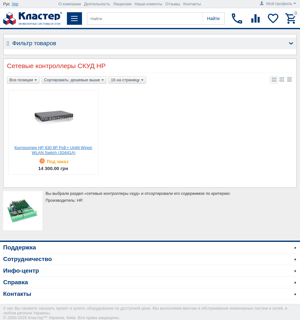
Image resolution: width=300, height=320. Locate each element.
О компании (69, 4)
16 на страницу (127, 80)
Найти (213, 18)
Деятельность (97, 4)
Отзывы (172, 4)
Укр (15, 4)
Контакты (192, 4)
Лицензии (122, 4)
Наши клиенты (148, 4)
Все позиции (23, 80)
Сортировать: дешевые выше (74, 80)
